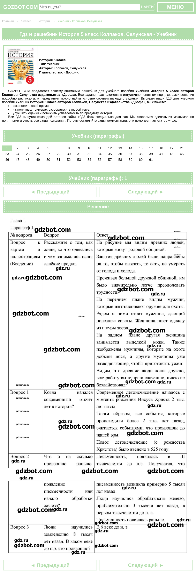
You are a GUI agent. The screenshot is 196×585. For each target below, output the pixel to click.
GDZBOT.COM (20, 7)
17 (151, 148)
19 (171, 148)
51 (58, 159)
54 (89, 159)
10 (89, 148)
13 (120, 148)
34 (99, 154)
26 (38, 154)
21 (182, 148)
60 (141, 159)
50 (48, 159)
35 (110, 154)
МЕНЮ (175, 7)
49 (38, 159)
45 (182, 154)
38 (141, 154)
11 (99, 148)
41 (161, 154)
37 (130, 154)
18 (161, 148)
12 (110, 148)
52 (69, 159)
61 (151, 159)
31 (79, 154)
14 (130, 148)
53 (79, 159)
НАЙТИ (147, 7)
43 (171, 154)
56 (99, 159)
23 (7, 154)
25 (28, 154)
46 (7, 159)
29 (58, 154)
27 (48, 154)
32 (89, 154)
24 (17, 154)
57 (110, 159)
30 (69, 154)
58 (120, 159)
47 (17, 159)
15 (141, 148)
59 (130, 159)
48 (28, 159)
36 (120, 154)
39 (151, 154)
